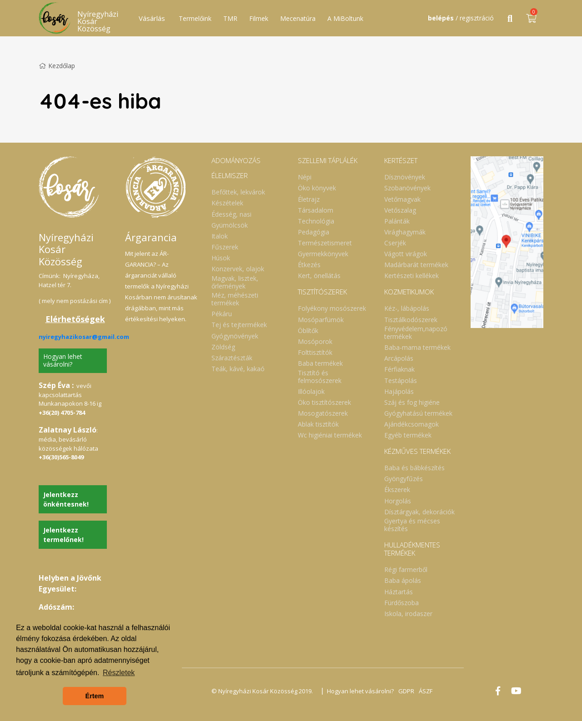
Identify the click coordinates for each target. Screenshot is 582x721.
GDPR (406, 691)
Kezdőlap (57, 65)
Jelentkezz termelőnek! (63, 535)
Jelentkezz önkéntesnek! (66, 499)
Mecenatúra (298, 18)
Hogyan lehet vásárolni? (62, 360)
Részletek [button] (119, 672)
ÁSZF (425, 691)
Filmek (258, 18)
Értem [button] (94, 696)
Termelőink (195, 18)
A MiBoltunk (345, 18)
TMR (230, 18)
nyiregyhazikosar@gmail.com (84, 337)
